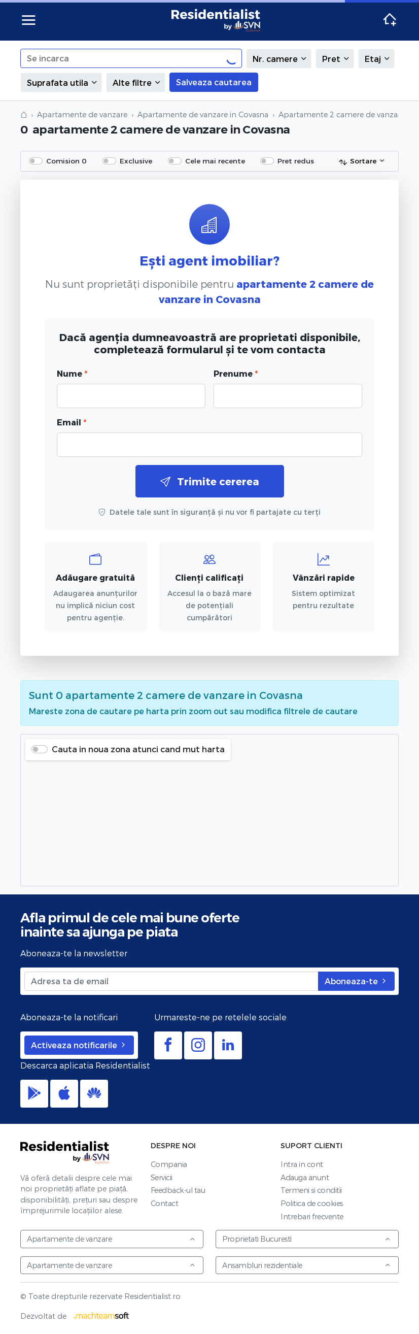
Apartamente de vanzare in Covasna (202, 114)
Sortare (357, 161)
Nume (72, 373)
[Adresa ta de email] (171, 981)
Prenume (236, 373)
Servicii (161, 1177)
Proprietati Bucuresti (306, 1239)
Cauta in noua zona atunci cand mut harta (138, 749)
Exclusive (136, 160)
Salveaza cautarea (214, 82)
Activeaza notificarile (79, 1045)
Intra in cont (302, 1164)
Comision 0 (66, 160)
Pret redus (295, 160)
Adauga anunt (305, 1177)
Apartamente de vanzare (82, 114)
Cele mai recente (215, 160)
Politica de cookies (312, 1203)
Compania (169, 1164)
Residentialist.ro (216, 20)
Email (71, 422)
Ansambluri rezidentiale (306, 1265)
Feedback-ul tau (178, 1190)
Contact (165, 1203)
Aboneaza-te (356, 981)
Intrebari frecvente (312, 1216)
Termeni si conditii (311, 1190)
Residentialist (65, 1152)
